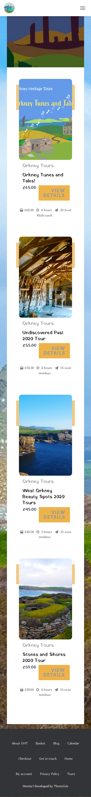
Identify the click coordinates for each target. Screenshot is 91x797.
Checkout (24, 758)
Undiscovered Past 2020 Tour (43, 335)
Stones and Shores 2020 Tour (43, 657)
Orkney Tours (38, 165)
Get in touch (48, 758)
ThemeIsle (61, 786)
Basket (40, 743)
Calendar (73, 743)
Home (68, 758)
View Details (54, 193)
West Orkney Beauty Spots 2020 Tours (43, 496)
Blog (56, 743)
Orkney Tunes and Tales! (42, 178)
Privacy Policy (49, 774)
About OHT (20, 743)
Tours (71, 774)
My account (24, 774)
